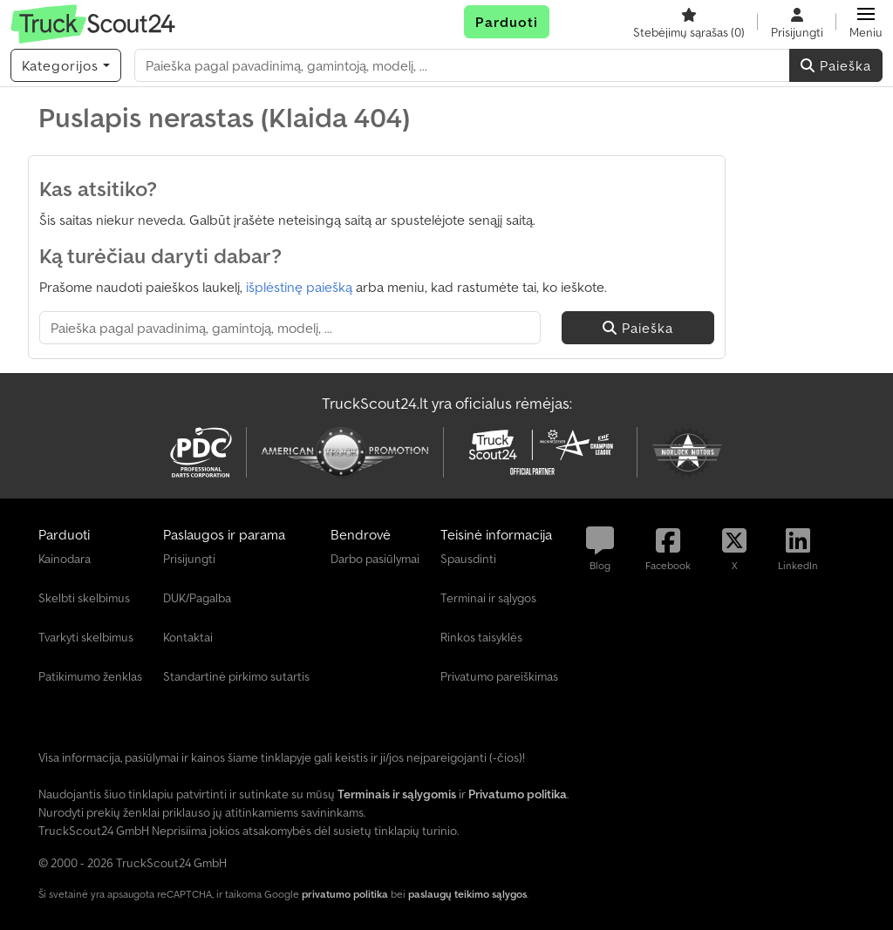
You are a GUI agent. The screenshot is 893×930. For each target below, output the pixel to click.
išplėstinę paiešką (299, 286)
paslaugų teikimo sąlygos (467, 893)
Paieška (836, 65)
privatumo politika (345, 893)
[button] (866, 21)
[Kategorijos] (65, 65)
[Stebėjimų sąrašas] (689, 21)
